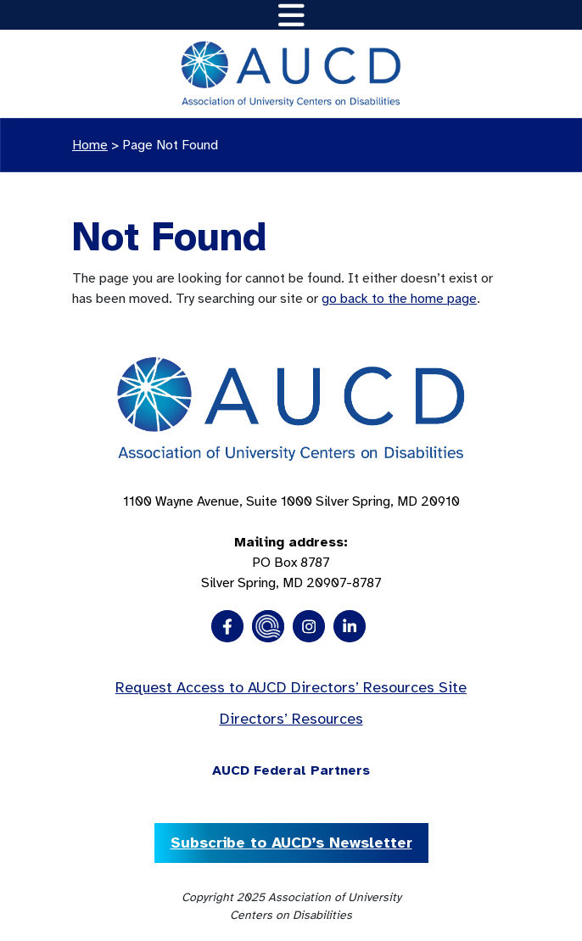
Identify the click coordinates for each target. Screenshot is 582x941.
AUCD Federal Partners (291, 770)
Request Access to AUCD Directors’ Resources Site (291, 687)
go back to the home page (399, 298)
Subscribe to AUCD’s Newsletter (291, 842)
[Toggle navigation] (291, 15)
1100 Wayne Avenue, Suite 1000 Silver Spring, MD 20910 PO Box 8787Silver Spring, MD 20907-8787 (291, 542)
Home (90, 145)
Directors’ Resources (291, 718)
